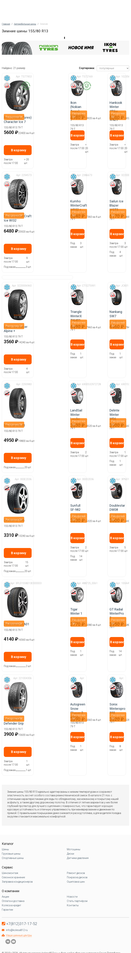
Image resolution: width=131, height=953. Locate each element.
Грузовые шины (11, 853)
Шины (5, 849)
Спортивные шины (13, 858)
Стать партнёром (77, 901)
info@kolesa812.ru (17, 930)
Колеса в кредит (11, 905)
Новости (72, 896)
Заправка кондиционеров (17, 881)
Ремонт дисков (76, 873)
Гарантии (7, 909)
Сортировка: (87, 68)
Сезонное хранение (13, 877)
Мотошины (73, 849)
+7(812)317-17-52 (21, 924)
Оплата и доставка (13, 901)
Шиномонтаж (10, 873)
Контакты (73, 905)
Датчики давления (78, 858)
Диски (70, 853)
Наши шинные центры (19, 935)
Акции (5, 896)
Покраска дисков (77, 877)
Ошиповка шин (76, 881)
